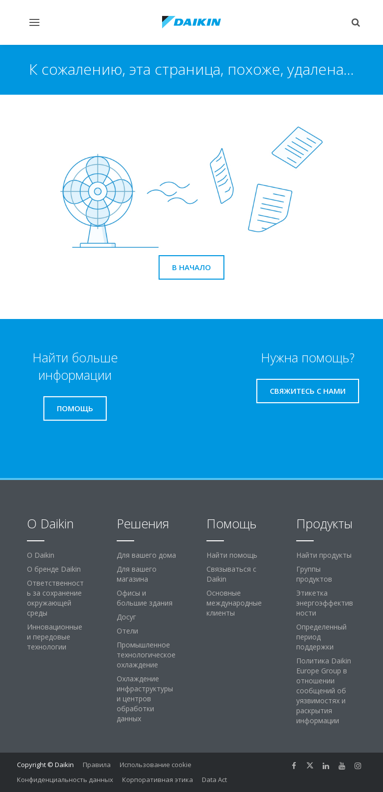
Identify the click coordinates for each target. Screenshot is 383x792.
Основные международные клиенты (234, 603)
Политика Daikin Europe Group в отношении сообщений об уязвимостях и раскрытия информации (323, 690)
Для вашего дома (146, 555)
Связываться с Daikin (231, 574)
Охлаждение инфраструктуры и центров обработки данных (145, 698)
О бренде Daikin (54, 569)
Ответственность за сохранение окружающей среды (55, 598)
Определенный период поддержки (321, 636)
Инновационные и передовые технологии (54, 636)
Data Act (214, 779)
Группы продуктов (314, 574)
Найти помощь (231, 555)
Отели (127, 630)
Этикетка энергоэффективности (324, 603)
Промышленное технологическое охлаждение (146, 654)
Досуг (126, 617)
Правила (97, 764)
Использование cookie (156, 764)
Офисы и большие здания (145, 598)
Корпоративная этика (157, 779)
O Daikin (40, 555)
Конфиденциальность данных (65, 779)
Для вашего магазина (137, 574)
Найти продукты (324, 555)
